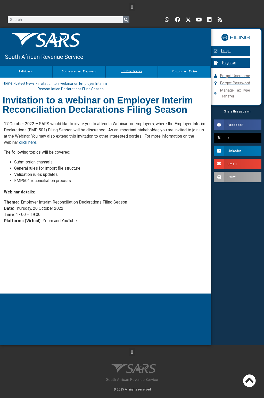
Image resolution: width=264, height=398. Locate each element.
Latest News (25, 83)
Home (7, 83)
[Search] (126, 19)
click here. (28, 142)
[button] (131, 7)
